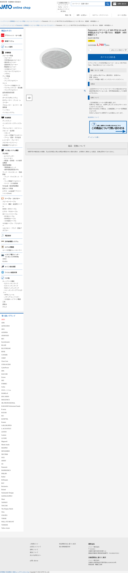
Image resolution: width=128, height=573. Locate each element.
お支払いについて (35, 546)
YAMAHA (4, 525)
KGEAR (4, 412)
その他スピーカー (10, 69)
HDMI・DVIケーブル (9, 209)
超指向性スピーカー (11, 64)
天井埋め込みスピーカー (12, 60)
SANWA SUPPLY (6, 496)
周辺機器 (5, 153)
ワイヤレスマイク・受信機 (13, 88)
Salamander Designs (7, 493)
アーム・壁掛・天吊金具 (12, 137)
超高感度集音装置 (8, 92)
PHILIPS (4, 473)
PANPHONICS (6, 470)
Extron (3, 377)
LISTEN (4, 432)
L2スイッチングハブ (11, 283)
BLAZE (3, 345)
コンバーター (8, 158)
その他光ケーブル (10, 221)
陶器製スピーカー (10, 67)
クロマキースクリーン (9, 142)
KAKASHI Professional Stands (10, 406)
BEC (2, 339)
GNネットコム (6, 390)
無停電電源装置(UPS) (11, 169)
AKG (3, 329)
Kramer (3, 422)
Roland (3, 489)
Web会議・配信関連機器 (10, 186)
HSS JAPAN (5, 396)
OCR (2, 457)
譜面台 (4, 304)
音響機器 (12, 21)
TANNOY (4, 502)
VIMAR (3, 518)
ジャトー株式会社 (93, 547)
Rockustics (4, 486)
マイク (4, 83)
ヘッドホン (6, 110)
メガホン (7, 73)
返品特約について (93, 117)
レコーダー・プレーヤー (10, 140)
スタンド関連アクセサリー (13, 135)
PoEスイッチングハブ (11, 288)
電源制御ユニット (10, 167)
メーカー (12, 25)
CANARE (4, 355)
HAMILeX (4, 393)
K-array (3, 409)
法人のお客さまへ (35, 555)
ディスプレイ (6, 121)
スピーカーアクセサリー (34, 21)
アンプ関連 (6, 76)
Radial (3, 477)
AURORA (4, 332)
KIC (2, 416)
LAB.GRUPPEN (6, 425)
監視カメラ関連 (7, 188)
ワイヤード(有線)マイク (12, 85)
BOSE (3, 351)
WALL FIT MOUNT (7, 522)
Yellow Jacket (5, 528)
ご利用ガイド (34, 544)
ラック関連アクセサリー (12, 181)
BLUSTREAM (5, 348)
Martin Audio (5, 445)
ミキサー (5, 95)
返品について (34, 552)
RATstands (4, 480)
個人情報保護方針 (64, 546)
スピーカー (8, 58)
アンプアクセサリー (11, 81)
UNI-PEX (4, 515)
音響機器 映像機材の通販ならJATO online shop (14, 572)
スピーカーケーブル (9, 201)
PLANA (4, 261)
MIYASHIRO (5, 451)
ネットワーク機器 (8, 281)
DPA (2, 371)
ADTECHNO (5, 326)
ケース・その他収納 (11, 183)
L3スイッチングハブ (11, 286)
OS (2, 464)
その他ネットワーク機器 (12, 299)
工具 (3, 302)
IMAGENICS (5, 400)
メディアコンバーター (11, 297)
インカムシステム (8, 112)
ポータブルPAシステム (10, 98)
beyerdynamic (5, 342)
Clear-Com (4, 361)
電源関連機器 (6, 165)
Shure (3, 499)
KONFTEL (4, 419)
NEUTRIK (4, 454)
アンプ (6, 78)
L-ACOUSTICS (6, 428)
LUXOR (4, 438)
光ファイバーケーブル (9, 214)
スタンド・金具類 (8, 131)
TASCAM (4, 505)
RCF (2, 483)
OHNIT (3, 461)
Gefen (3, 387)
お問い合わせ (34, 560)
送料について (34, 549)
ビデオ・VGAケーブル (10, 211)
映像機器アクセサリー (9, 145)
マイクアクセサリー (11, 90)
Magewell (4, 441)
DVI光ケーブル (9, 216)
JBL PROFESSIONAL (8, 403)
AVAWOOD (5, 335)
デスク (4, 307)
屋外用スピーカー (10, 62)
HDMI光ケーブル (10, 218)
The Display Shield (7, 509)
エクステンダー (9, 156)
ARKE (4, 259)
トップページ (4, 21)
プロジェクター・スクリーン (12, 128)
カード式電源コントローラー (12, 250)
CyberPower (5, 367)
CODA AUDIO (6, 364)
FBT (2, 380)
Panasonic (19, 25)
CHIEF (3, 358)
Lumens (3, 435)
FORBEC (4, 384)
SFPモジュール (9, 295)
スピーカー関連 (20, 21)
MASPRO (4, 448)
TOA (2, 512)
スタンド (7, 133)
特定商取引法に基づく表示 (67, 544)
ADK (3, 323)
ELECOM (4, 374)
